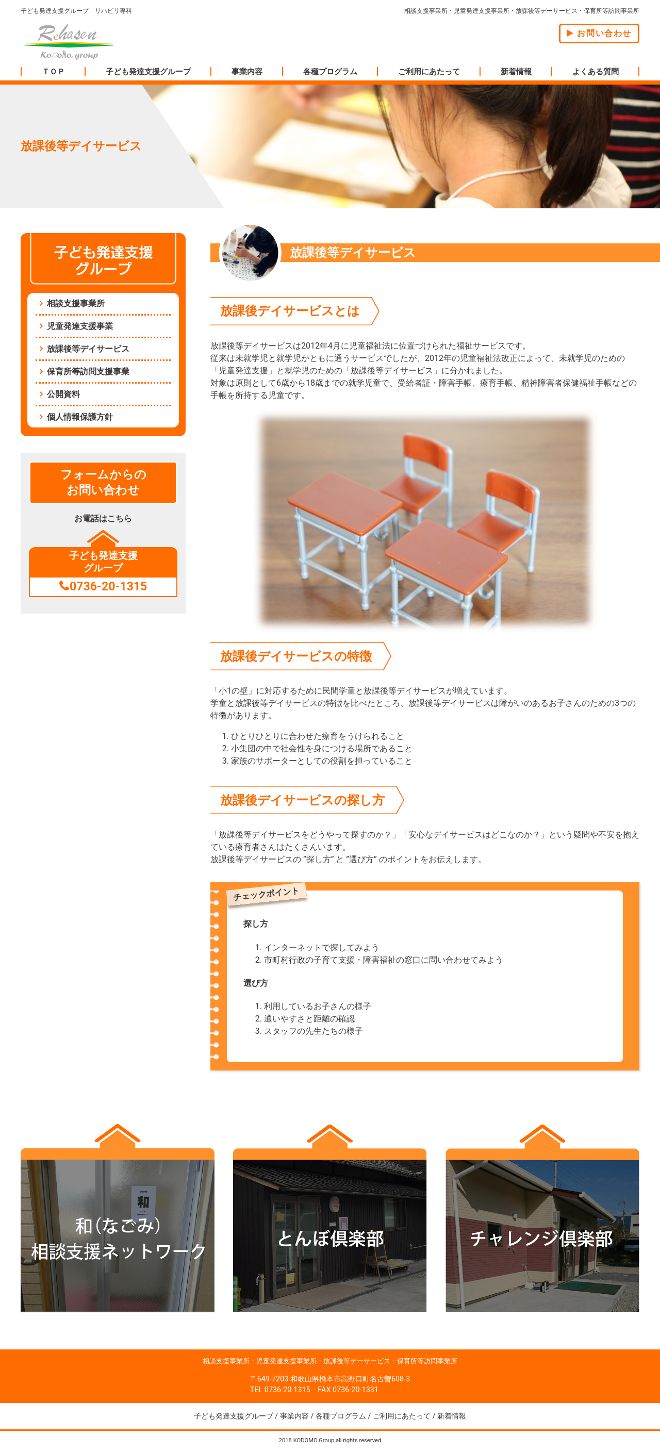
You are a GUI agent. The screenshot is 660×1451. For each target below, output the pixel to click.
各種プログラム (330, 71)
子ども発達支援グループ (148, 71)
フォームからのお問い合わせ (103, 482)
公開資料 (63, 394)
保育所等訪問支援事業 (88, 371)
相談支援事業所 (76, 303)
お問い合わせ (599, 33)
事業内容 (247, 71)
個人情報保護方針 (80, 417)
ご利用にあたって (429, 71)
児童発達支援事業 (80, 326)
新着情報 (516, 71)
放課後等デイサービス (88, 349)
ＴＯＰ (53, 71)
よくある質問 (595, 71)
